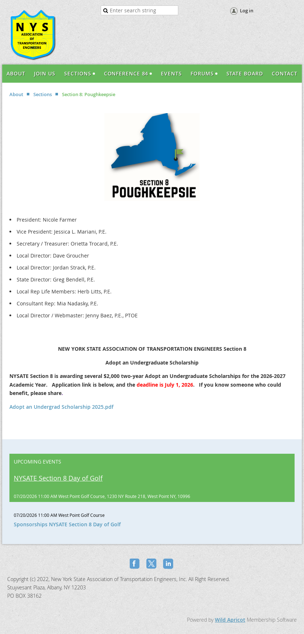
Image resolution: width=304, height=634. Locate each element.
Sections (42, 94)
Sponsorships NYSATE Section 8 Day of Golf (67, 524)
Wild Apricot (230, 619)
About (16, 94)
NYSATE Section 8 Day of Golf (58, 478)
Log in (246, 10)
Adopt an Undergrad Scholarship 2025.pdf (61, 406)
